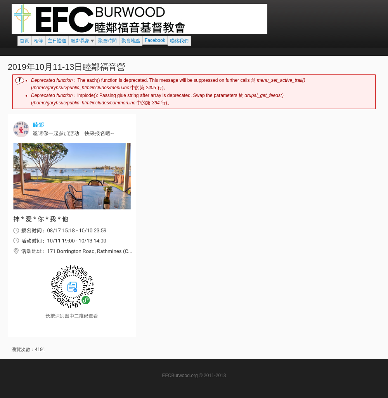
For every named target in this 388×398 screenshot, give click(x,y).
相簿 (38, 40)
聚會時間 (107, 40)
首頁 (24, 40)
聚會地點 (130, 40)
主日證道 (57, 40)
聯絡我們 (179, 40)
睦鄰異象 (80, 40)
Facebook (155, 40)
